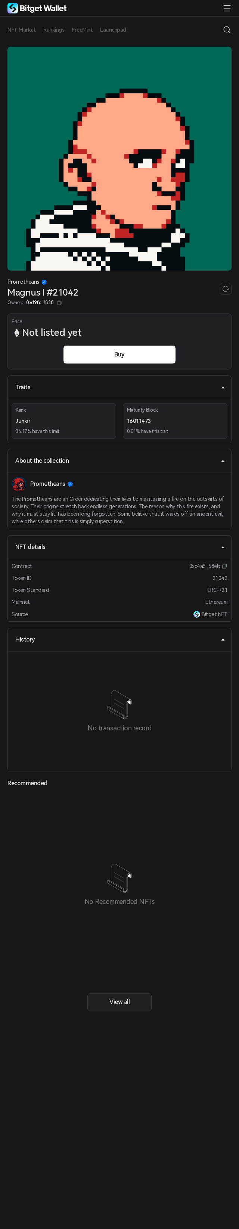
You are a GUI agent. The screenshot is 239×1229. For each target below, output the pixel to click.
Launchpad (113, 30)
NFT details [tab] (120, 546)
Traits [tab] (120, 387)
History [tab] (120, 639)
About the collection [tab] (120, 460)
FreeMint (82, 30)
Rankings (53, 30)
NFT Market (21, 30)
